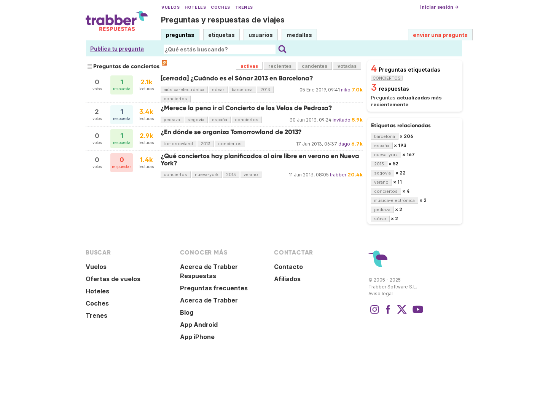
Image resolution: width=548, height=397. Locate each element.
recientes (280, 66)
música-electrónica (184, 89)
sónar (218, 89)
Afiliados (287, 279)
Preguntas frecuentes (214, 288)
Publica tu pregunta (117, 48)
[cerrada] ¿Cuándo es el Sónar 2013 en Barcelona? (237, 78)
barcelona (242, 89)
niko (345, 90)
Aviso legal (380, 293)
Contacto (288, 267)
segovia (196, 119)
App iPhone (197, 337)
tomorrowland (178, 143)
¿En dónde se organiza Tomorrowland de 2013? (231, 132)
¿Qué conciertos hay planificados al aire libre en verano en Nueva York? (260, 159)
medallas (299, 35)
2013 (265, 89)
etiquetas (221, 35)
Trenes (244, 7)
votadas (347, 66)
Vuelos (170, 7)
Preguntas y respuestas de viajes (223, 19)
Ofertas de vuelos (113, 279)
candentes (314, 66)
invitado (341, 120)
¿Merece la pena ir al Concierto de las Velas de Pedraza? (246, 108)
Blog (186, 312)
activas (249, 66)
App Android (199, 324)
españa (219, 119)
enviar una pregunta (440, 35)
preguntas (180, 35)
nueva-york (206, 174)
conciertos (175, 98)
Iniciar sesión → (439, 7)
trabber (338, 175)
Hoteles (195, 7)
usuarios (261, 35)
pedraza (172, 119)
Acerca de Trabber (209, 300)
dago (344, 144)
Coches (220, 7)
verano (251, 174)
